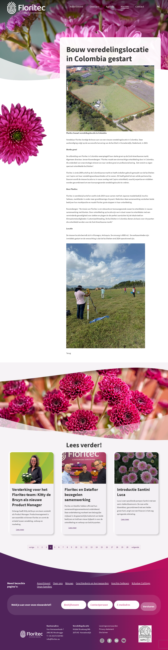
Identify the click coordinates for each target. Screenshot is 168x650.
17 (112, 547)
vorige (31, 547)
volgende (135, 547)
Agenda (110, 6)
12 (86, 547)
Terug (68, 353)
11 (81, 547)
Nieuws (125, 6)
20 (127, 547)
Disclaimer (103, 632)
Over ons (94, 6)
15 (102, 547)
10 (76, 547)
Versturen (148, 606)
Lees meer (20, 529)
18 (117, 547)
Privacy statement (106, 629)
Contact (139, 6)
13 (91, 547)
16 (107, 547)
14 (97, 547)
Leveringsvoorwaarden (108, 626)
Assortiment (76, 6)
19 (122, 547)
